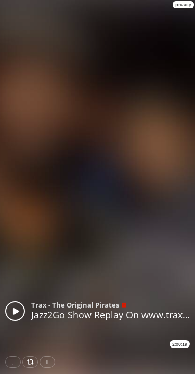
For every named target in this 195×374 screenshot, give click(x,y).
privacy (183, 4)
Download (49, 362)
